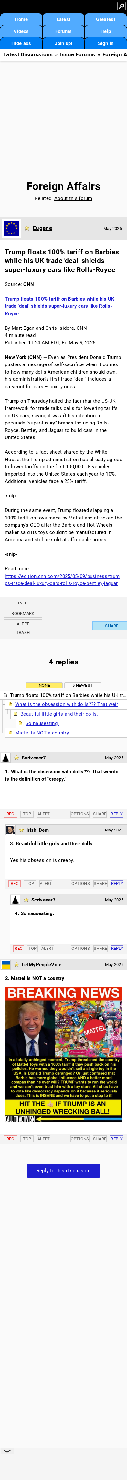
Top (27, 813)
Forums (63, 31)
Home (21, 19)
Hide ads (21, 43)
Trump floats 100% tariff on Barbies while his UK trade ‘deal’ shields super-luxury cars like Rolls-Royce (59, 306)
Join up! (63, 43)
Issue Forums (77, 55)
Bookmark (22, 613)
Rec (10, 813)
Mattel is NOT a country (42, 733)
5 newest (82, 685)
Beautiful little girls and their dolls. (59, 714)
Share (100, 813)
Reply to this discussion (63, 1171)
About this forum (73, 198)
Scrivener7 (34, 758)
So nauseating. (42, 723)
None (44, 685)
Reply (117, 813)
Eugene (42, 228)
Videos (21, 31)
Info (23, 603)
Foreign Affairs (63, 186)
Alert (23, 623)
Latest (64, 19)
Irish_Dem (37, 830)
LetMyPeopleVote (42, 965)
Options (80, 813)
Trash (23, 632)
